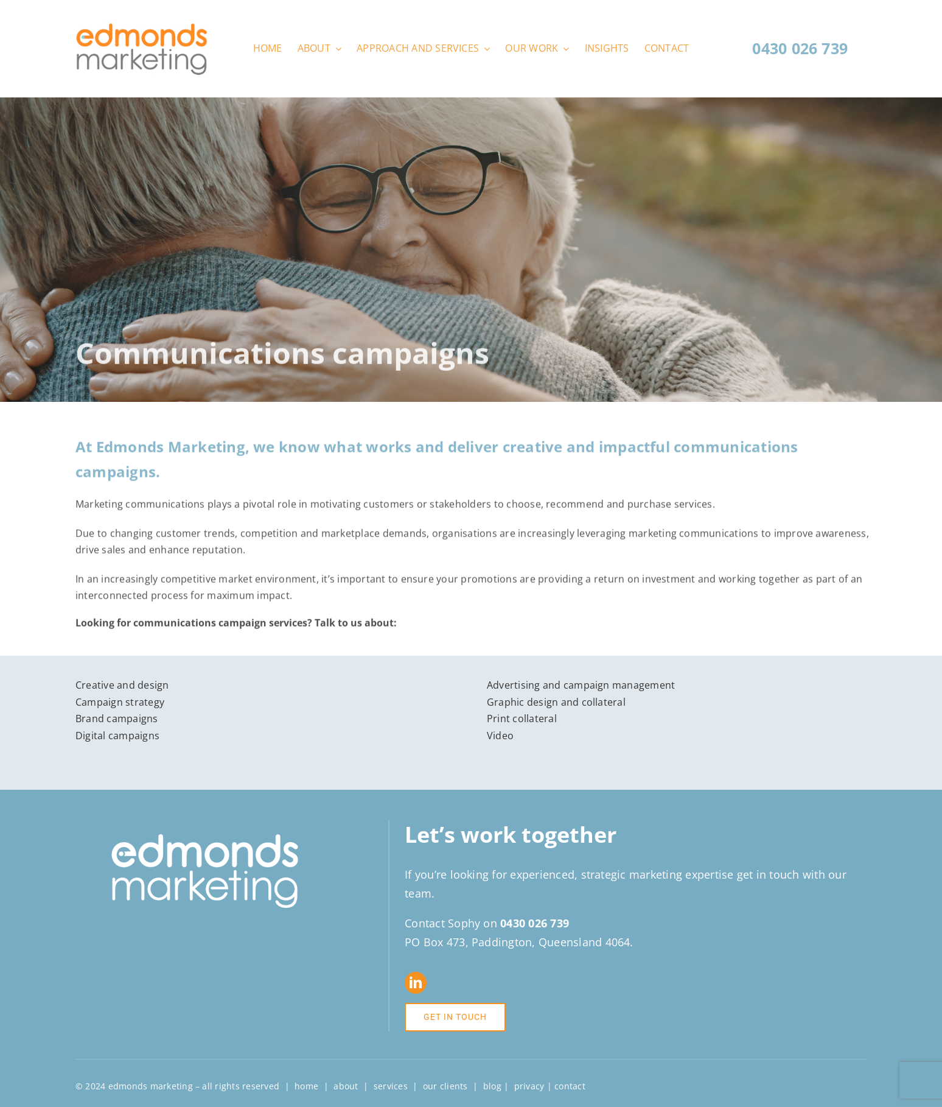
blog (492, 1086)
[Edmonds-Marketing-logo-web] (141, 27)
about (345, 1086)
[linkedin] (416, 983)
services (391, 1086)
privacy (529, 1086)
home (306, 1086)
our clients (445, 1086)
